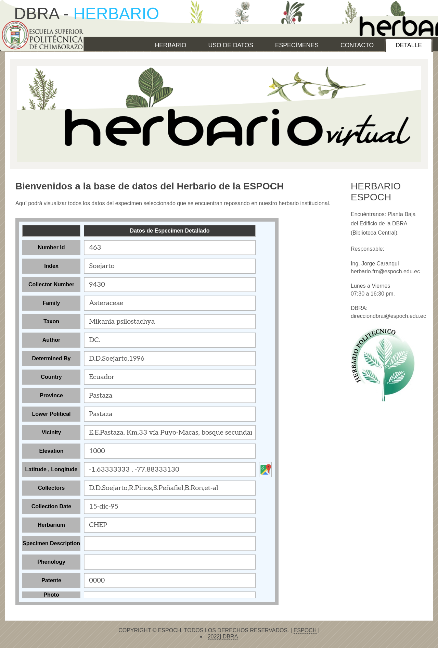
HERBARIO (170, 45)
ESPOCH (305, 630)
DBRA (229, 636)
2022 (214, 636)
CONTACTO (357, 45)
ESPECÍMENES (297, 45)
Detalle (409, 45)
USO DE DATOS (230, 45)
